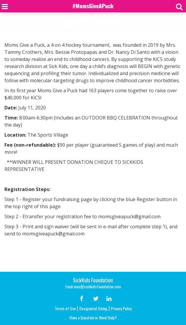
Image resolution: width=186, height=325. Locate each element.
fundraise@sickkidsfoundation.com (93, 286)
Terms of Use (65, 308)
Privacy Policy (121, 308)
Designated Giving (93, 308)
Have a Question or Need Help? (93, 317)
